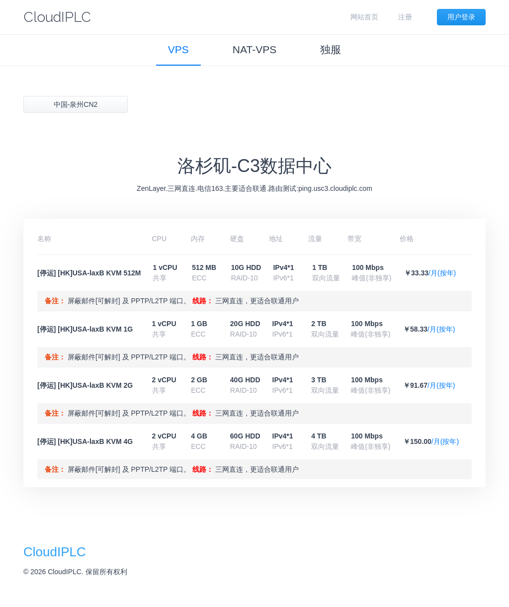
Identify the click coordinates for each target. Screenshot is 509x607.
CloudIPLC (57, 17)
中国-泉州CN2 (76, 104)
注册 (405, 17)
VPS (178, 49)
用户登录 (461, 17)
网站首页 (364, 17)
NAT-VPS (254, 49)
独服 (330, 49)
